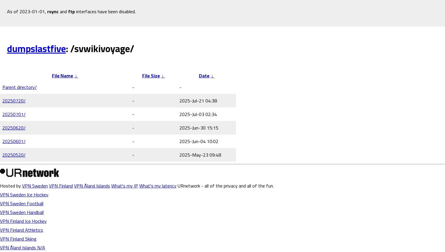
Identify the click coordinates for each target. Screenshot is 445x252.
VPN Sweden (35, 185)
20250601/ (14, 141)
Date (204, 75)
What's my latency (157, 185)
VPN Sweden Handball (22, 212)
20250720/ (14, 100)
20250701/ (14, 114)
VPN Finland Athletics (21, 230)
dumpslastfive (36, 48)
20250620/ (14, 127)
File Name (62, 75)
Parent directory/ (19, 87)
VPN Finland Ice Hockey (23, 221)
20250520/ (14, 154)
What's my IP (124, 185)
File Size (151, 75)
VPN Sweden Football (21, 203)
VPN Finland (61, 185)
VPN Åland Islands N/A (22, 247)
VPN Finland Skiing (18, 238)
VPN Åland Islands (92, 185)
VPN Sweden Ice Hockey (24, 194)
